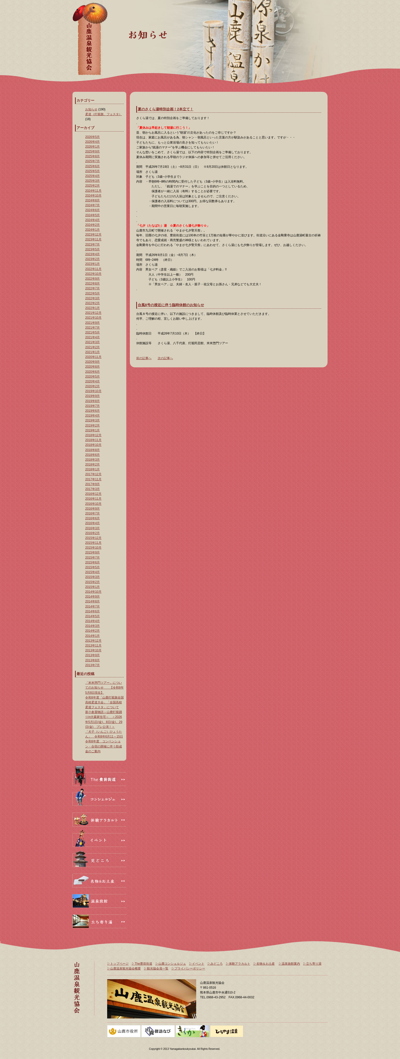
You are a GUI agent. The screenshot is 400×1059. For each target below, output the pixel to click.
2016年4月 (92, 523)
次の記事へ (165, 358)
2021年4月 (92, 337)
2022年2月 (92, 303)
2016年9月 (92, 508)
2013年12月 (93, 640)
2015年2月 (92, 582)
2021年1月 (92, 352)
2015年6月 (92, 562)
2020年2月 (92, 386)
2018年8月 (92, 450)
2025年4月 (92, 176)
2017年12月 (93, 474)
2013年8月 (92, 660)
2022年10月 (93, 274)
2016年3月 (92, 528)
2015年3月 (92, 577)
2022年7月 (92, 288)
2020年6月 (92, 371)
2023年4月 (92, 254)
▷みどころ (215, 963)
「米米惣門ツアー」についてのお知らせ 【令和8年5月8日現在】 (104, 687)
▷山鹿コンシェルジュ (170, 963)
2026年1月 (92, 146)
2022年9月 (92, 278)
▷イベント (196, 963)
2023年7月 (92, 244)
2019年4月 (92, 415)
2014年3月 (92, 626)
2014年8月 (92, 601)
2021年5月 (92, 332)
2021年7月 (92, 327)
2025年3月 (92, 181)
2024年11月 (93, 190)
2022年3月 (92, 298)
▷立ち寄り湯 (312, 963)
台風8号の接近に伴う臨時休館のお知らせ (171, 305)
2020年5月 (92, 376)
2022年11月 (93, 269)
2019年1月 (92, 430)
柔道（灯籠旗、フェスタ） (103, 114)
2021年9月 (92, 323)
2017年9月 (92, 484)
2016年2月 (92, 533)
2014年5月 (92, 616)
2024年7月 (92, 205)
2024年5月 (92, 215)
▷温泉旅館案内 (289, 963)
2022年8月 (92, 283)
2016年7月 (92, 513)
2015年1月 (92, 587)
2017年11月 (93, 479)
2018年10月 (93, 445)
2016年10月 (93, 504)
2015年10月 (93, 547)
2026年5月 (92, 137)
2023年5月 (92, 249)
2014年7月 (92, 606)
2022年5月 (92, 293)
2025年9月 (92, 151)
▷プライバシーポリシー (188, 968)
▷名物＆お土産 (264, 963)
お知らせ (91, 109)
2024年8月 (92, 200)
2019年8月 (92, 401)
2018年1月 (92, 469)
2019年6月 (92, 410)
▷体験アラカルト (238, 963)
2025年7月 (92, 161)
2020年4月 (92, 381)
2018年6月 (92, 455)
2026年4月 (92, 142)
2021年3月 (92, 342)
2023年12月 (93, 234)
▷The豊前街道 (142, 963)
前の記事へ (144, 358)
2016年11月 (93, 498)
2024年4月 (92, 220)
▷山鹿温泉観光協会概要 (124, 968)
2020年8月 (92, 366)
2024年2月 (92, 225)
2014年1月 (92, 636)
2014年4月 (92, 621)
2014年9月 (92, 596)
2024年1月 (92, 229)
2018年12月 (93, 435)
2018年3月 (92, 459)
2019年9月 (92, 396)
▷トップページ (118, 963)
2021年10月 (93, 317)
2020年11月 (93, 357)
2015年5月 (92, 567)
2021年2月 (92, 347)
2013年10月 (93, 650)
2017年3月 (92, 489)
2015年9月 (92, 552)
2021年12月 (93, 313)
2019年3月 (92, 420)
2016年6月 (92, 518)
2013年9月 (92, 655)
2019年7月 (92, 406)
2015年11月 (93, 543)
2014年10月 (93, 591)
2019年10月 (93, 391)
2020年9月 (92, 362)
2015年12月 (93, 538)
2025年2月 (92, 185)
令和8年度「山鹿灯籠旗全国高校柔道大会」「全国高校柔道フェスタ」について (104, 702)
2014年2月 (92, 630)
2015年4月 (92, 572)
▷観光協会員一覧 (156, 968)
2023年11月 (93, 239)
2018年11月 (93, 440)
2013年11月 (93, 645)
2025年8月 (92, 156)
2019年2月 (92, 425)
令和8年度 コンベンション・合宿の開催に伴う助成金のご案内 (103, 746)
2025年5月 (92, 171)
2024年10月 (93, 195)
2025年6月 (92, 166)
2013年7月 (92, 665)
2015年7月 (92, 557)
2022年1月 (92, 308)
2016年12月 (93, 494)
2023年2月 (92, 259)
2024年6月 (92, 210)
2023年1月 (92, 264)
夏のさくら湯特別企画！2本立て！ (165, 109)
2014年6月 (92, 611)
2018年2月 (92, 464)
